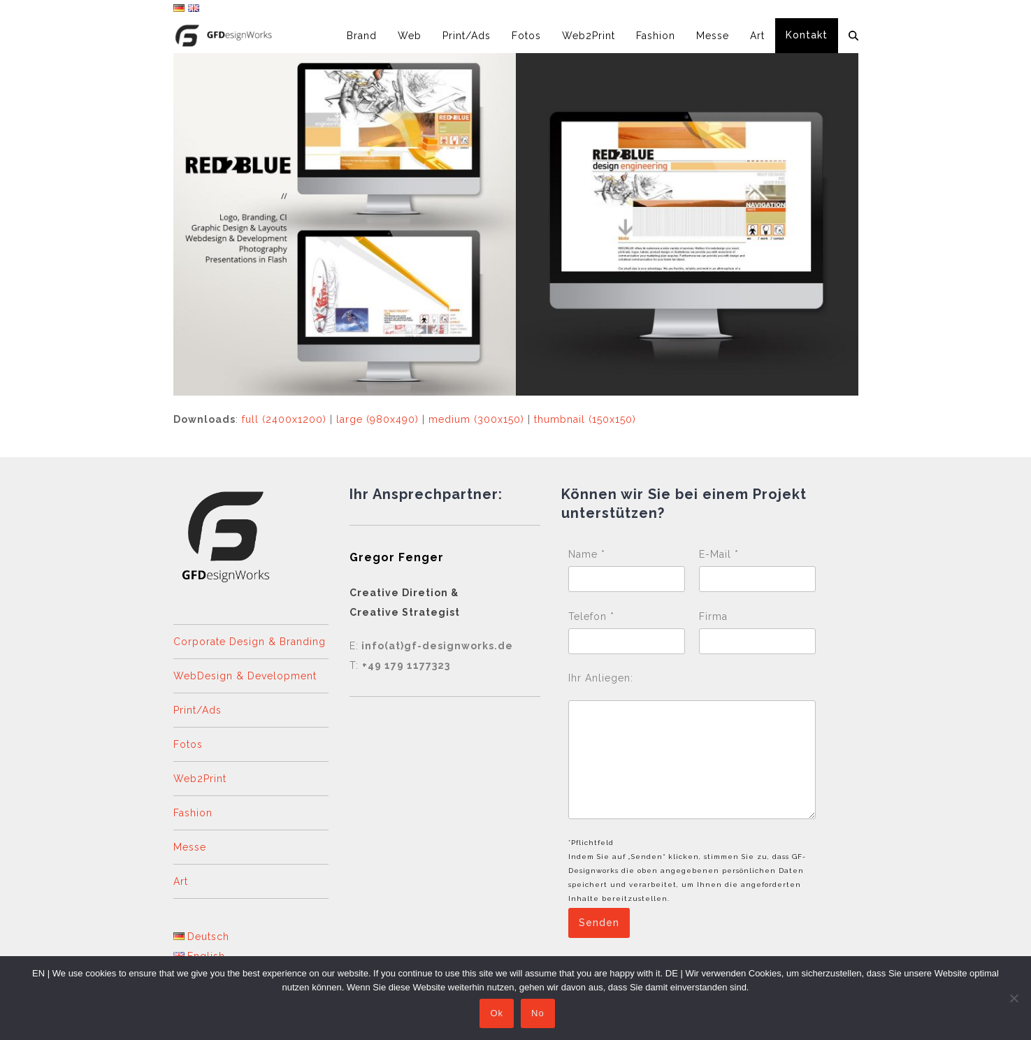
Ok (498, 1015)
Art (180, 881)
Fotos (188, 744)
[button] (853, 35)
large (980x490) (377, 419)
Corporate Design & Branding (249, 641)
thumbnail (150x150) (585, 419)
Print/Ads (197, 710)
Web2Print (199, 778)
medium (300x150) (476, 419)
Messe (189, 847)
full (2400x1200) (284, 419)
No (540, 1015)
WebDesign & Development (245, 675)
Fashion (192, 812)
